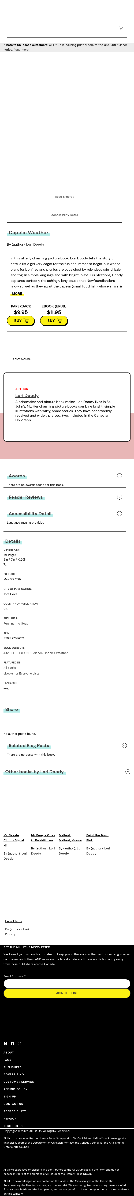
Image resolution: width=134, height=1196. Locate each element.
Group (87, 1174)
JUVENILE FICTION (16, 653)
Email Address (14, 976)
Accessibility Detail (64, 215)
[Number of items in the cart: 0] (121, 28)
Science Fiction (42, 653)
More (17, 293)
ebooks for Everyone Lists (21, 673)
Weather (62, 653)
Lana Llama (13, 921)
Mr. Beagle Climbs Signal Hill (13, 840)
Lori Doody (35, 244)
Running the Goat (15, 623)
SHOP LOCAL (22, 358)
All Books (9, 668)
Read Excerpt (64, 197)
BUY (18, 320)
